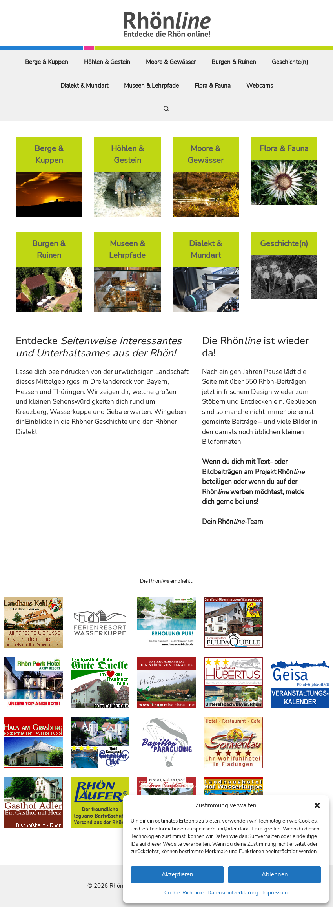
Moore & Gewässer (171, 62)
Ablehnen (275, 874)
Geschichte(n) (290, 62)
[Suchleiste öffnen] (166, 109)
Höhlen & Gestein (107, 62)
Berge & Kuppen (46, 62)
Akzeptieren (177, 874)
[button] (317, 805)
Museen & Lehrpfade (151, 85)
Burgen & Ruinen (233, 62)
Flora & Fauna (213, 85)
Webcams (259, 85)
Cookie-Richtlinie (184, 892)
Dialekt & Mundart (84, 85)
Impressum (275, 892)
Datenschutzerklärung (232, 892)
